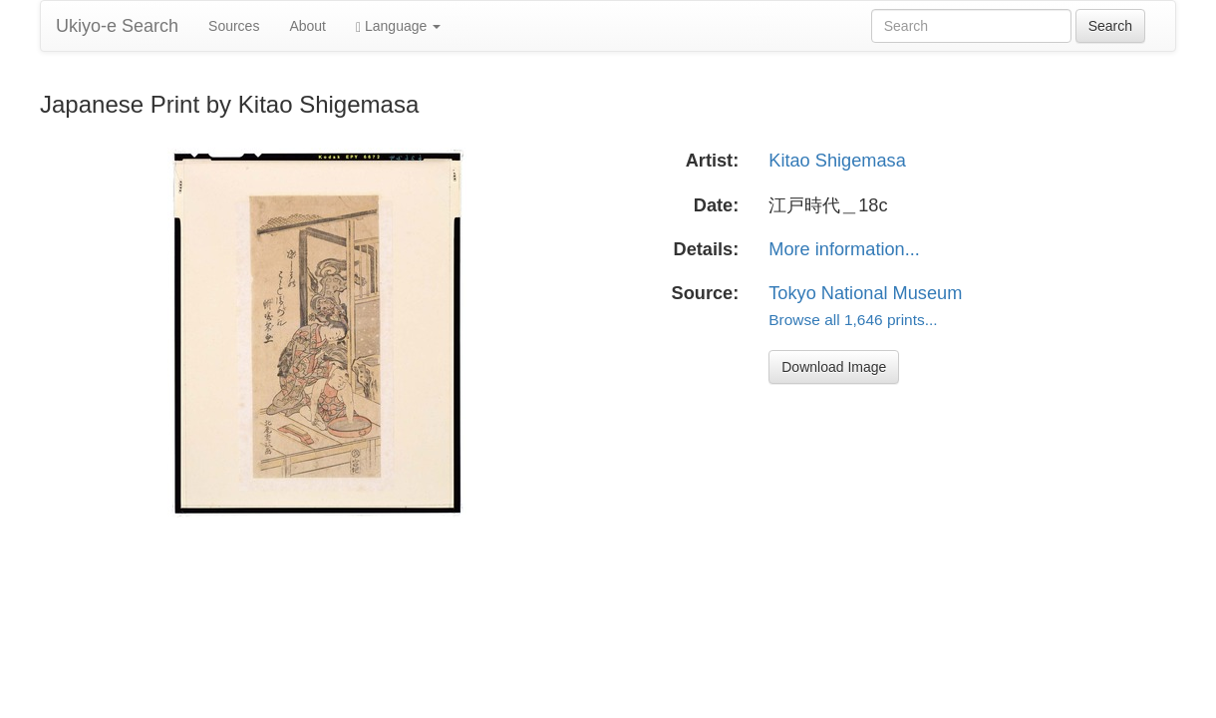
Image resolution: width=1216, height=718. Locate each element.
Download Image (833, 367)
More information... (844, 249)
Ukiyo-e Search (117, 26)
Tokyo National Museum (865, 293)
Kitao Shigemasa (837, 161)
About (307, 26)
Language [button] (398, 26)
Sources (233, 26)
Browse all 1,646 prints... (852, 319)
